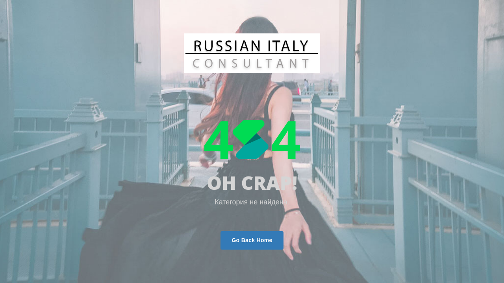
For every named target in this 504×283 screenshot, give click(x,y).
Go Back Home (252, 240)
